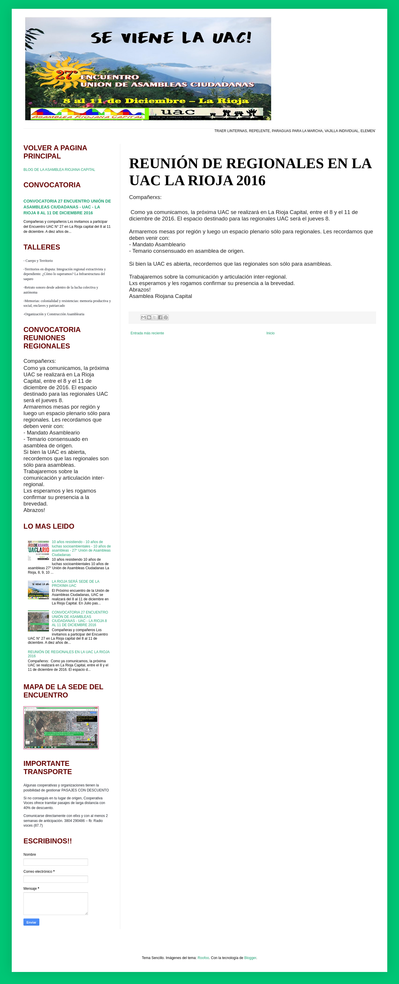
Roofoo (203, 958)
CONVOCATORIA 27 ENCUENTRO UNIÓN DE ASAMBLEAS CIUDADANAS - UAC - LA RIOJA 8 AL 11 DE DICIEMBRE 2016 (67, 207)
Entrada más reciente (147, 333)
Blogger (250, 958)
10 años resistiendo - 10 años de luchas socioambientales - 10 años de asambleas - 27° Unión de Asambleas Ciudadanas (81, 548)
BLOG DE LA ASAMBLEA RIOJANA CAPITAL (59, 170)
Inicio (270, 333)
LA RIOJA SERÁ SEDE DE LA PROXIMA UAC (75, 583)
